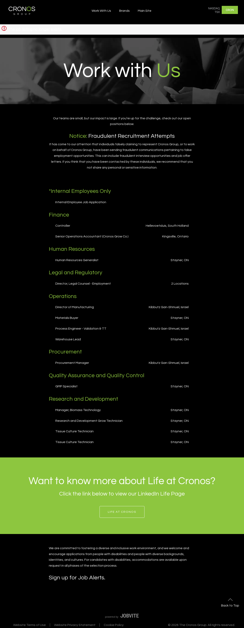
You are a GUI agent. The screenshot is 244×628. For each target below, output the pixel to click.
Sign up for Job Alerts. (77, 578)
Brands (124, 10)
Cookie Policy (114, 625)
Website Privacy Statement (74, 625)
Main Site (144, 10)
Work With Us (101, 10)
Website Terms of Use (29, 625)
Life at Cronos (122, 511)
